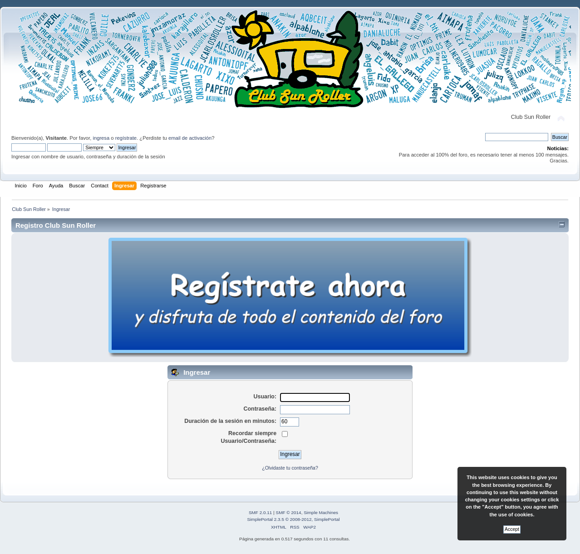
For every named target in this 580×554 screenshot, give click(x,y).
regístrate (126, 138)
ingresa (101, 138)
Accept (512, 529)
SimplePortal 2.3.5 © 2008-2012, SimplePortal (293, 519)
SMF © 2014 (288, 512)
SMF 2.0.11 (260, 512)
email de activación (189, 138)
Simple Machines (321, 512)
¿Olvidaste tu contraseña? (290, 468)
